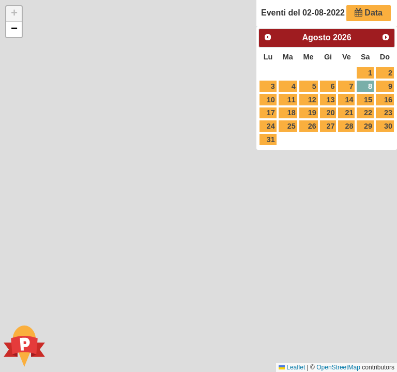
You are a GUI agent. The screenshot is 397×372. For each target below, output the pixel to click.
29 (368, 126)
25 (291, 126)
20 (331, 113)
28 (349, 126)
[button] (14, 14)
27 (331, 126)
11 (291, 100)
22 (368, 113)
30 (388, 126)
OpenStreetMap (338, 367)
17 (271, 113)
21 (349, 113)
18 (291, 113)
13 (331, 100)
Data (369, 12)
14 (349, 100)
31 (271, 139)
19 (312, 113)
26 (312, 126)
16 (388, 100)
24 (271, 126)
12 (312, 100)
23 (388, 113)
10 (271, 100)
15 (368, 100)
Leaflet (292, 367)
